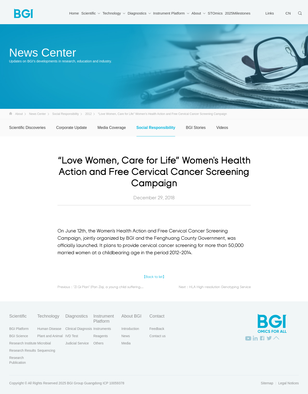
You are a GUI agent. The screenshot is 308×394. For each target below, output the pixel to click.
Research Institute (22, 343)
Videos (222, 128)
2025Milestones (237, 13)
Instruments (102, 329)
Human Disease (49, 329)
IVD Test (71, 336)
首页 (10, 113)
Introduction (130, 329)
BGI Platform (19, 329)
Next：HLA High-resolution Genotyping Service (215, 287)
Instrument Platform (169, 13)
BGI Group (75, 383)
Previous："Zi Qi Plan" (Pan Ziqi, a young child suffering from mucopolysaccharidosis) (121, 287)
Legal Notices (288, 383)
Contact (157, 316)
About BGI (132, 316)
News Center (37, 114)
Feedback (157, 329)
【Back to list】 (154, 277)
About (196, 13)
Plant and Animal (50, 336)
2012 (88, 114)
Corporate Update (71, 128)
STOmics (215, 13)
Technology (111, 13)
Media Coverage (112, 128)
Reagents (100, 336)
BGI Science (18, 336)
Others (98, 343)
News (126, 336)
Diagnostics (137, 13)
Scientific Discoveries (27, 128)
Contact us (158, 336)
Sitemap (267, 383)
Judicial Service (77, 343)
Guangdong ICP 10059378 (104, 383)
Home (74, 13)
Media (126, 343)
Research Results (22, 350)
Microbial (44, 343)
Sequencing (46, 350)
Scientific (88, 13)
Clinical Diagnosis (78, 329)
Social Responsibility (65, 114)
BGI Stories (196, 128)
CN (288, 13)
